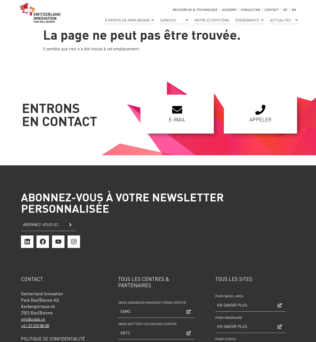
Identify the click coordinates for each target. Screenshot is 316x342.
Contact (272, 9)
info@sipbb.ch (33, 319)
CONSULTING (250, 9)
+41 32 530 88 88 (35, 325)
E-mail (177, 119)
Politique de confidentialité (53, 338)
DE (285, 9)
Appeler (260, 119)
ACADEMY (229, 9)
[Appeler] (260, 110)
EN (294, 9)
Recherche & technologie (195, 9)
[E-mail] (177, 110)
